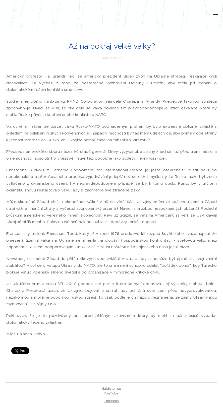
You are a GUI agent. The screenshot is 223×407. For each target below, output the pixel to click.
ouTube (113, 393)
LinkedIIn (111, 401)
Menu (215, 14)
